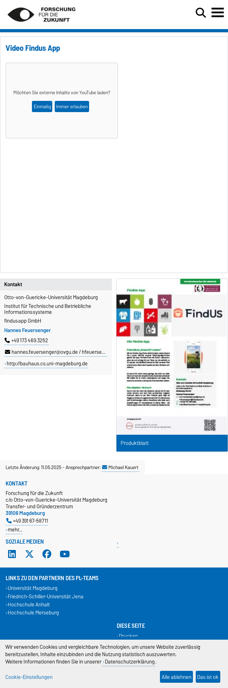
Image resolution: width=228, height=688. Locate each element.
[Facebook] (47, 554)
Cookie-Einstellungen (29, 677)
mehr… (15, 529)
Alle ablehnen (177, 677)
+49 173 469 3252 (26, 340)
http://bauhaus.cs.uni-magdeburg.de (47, 363)
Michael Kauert (120, 467)
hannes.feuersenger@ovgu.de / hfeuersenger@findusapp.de (75, 352)
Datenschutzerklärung (130, 661)
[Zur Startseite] (41, 24)
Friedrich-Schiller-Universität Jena (45, 596)
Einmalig (42, 107)
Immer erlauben (72, 107)
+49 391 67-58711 (27, 520)
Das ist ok (208, 677)
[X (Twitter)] (29, 554)
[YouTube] (65, 554)
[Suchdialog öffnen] (201, 13)
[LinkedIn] (12, 554)
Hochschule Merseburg (33, 612)
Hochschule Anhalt (29, 604)
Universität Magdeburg (33, 588)
